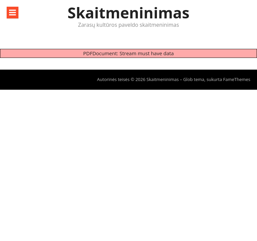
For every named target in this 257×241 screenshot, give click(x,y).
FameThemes (236, 79)
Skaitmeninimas (128, 12)
